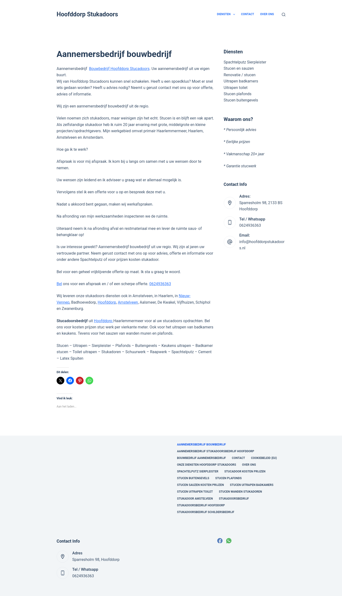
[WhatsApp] (228, 540)
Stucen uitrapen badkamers (251, 485)
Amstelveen (128, 302)
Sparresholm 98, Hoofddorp (95, 559)
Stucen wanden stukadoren (240, 491)
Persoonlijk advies (241, 129)
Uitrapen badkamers (241, 81)
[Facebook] (220, 540)
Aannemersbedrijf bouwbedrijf (201, 444)
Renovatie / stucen (240, 75)
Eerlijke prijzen (238, 141)
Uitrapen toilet (236, 87)
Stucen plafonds (238, 94)
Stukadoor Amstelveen (195, 498)
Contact (247, 14)
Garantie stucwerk (241, 166)
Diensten (227, 14)
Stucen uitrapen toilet (195, 491)
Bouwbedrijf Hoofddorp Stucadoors (119, 68)
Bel (59, 284)
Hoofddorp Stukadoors (87, 14)
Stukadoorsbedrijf (234, 498)
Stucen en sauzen (239, 68)
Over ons (267, 14)
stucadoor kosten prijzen (244, 471)
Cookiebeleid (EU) (264, 458)
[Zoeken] (283, 14)
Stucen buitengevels (241, 100)
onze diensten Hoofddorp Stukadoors (206, 464)
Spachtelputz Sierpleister (245, 62)
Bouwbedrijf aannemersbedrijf (201, 458)
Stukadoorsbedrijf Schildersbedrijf (205, 512)
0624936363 (160, 284)
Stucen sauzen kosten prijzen (200, 485)
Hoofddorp (107, 302)
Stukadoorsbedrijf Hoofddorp (201, 505)
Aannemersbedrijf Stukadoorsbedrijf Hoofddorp (215, 451)
